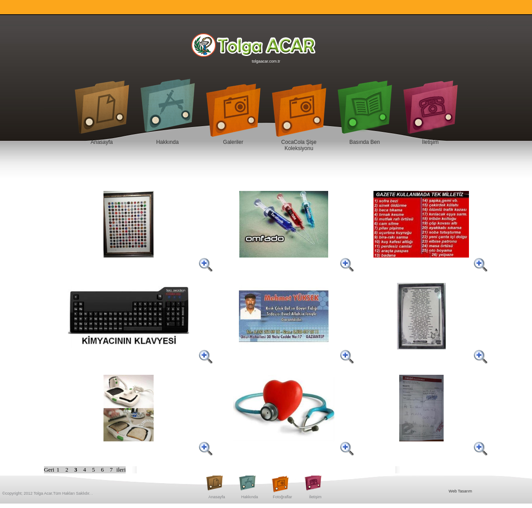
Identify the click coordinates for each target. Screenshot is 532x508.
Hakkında (167, 142)
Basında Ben (364, 142)
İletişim (430, 142)
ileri (121, 469)
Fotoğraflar (282, 497)
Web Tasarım (460, 491)
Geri (49, 469)
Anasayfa (102, 142)
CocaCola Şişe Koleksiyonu (298, 145)
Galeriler (233, 142)
